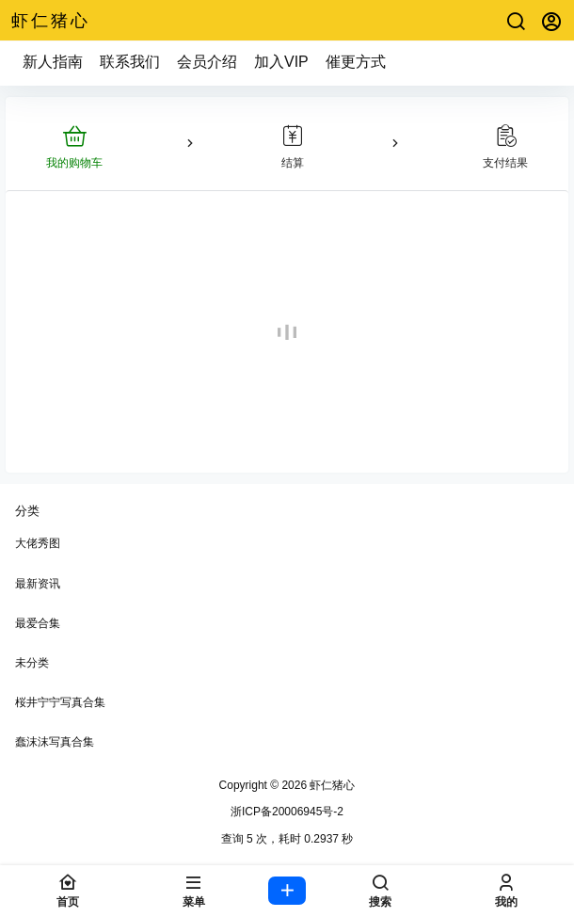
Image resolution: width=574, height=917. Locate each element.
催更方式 (356, 62)
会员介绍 (207, 62)
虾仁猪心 (331, 785)
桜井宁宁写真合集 (60, 702)
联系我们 (130, 62)
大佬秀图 (37, 543)
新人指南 (53, 62)
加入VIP (281, 62)
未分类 (32, 662)
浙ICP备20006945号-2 (287, 811)
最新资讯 (37, 583)
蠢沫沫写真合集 (54, 741)
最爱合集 (37, 623)
